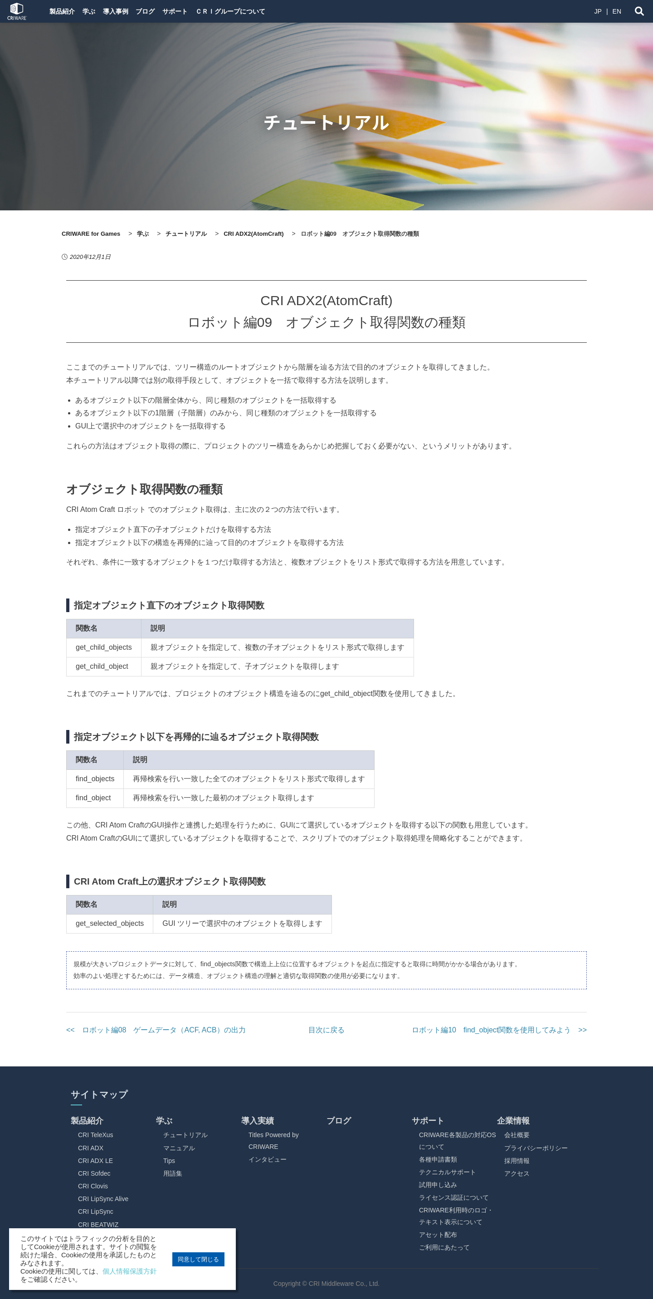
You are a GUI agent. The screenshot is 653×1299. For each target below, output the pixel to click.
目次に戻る (326, 1030)
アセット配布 (438, 1234)
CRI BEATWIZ (98, 1224)
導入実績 (257, 1120)
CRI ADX (90, 1148)
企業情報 (513, 1120)
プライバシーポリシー (536, 1148)
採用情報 (517, 1160)
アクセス (517, 1173)
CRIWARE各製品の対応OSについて (457, 1140)
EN (617, 11)
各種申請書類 (438, 1159)
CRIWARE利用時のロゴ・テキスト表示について (456, 1216)
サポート (204, 11)
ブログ (167, 11)
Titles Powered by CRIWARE (274, 1140)
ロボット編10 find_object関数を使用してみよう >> (499, 1030)
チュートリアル (185, 1134)
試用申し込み (438, 1184)
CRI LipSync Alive (103, 1198)
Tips (169, 1160)
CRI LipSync (95, 1211)
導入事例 (130, 11)
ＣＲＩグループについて (266, 11)
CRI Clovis (93, 1186)
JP (598, 11)
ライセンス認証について (454, 1197)
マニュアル (179, 1148)
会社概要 (517, 1134)
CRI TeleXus (95, 1134)
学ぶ (97, 11)
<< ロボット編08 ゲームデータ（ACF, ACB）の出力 (156, 1030)
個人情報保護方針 (129, 1271)
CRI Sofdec (94, 1173)
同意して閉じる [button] (198, 1259)
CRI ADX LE (95, 1160)
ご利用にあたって (444, 1247)
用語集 (172, 1173)
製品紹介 (63, 11)
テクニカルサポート (447, 1172)
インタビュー (268, 1159)
